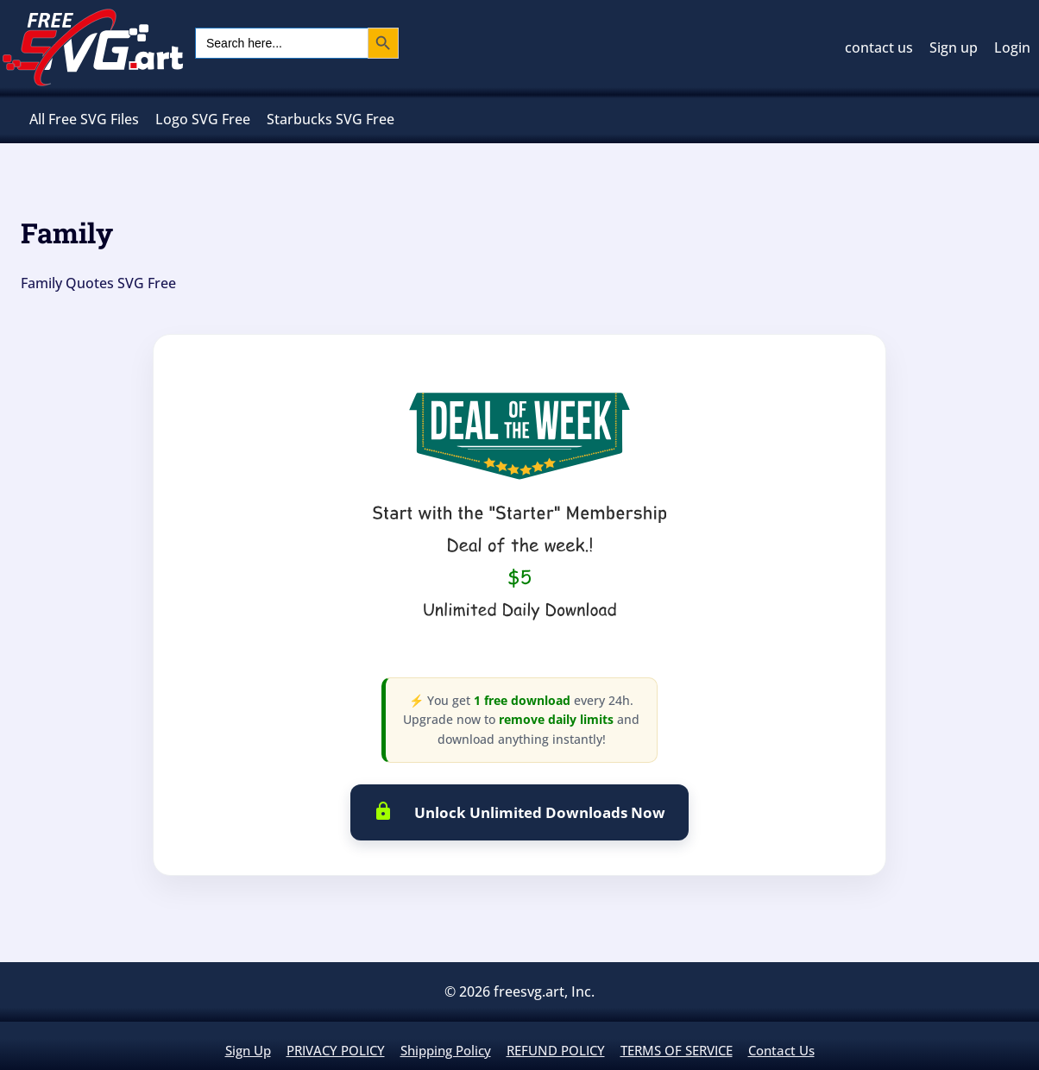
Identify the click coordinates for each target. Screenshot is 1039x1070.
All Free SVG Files (84, 119)
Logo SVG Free (202, 119)
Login (1012, 47)
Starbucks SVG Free (330, 119)
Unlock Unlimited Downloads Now (520, 811)
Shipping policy (445, 1050)
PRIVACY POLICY (336, 1050)
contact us (879, 47)
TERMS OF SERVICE (676, 1050)
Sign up (953, 47)
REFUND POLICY (556, 1050)
